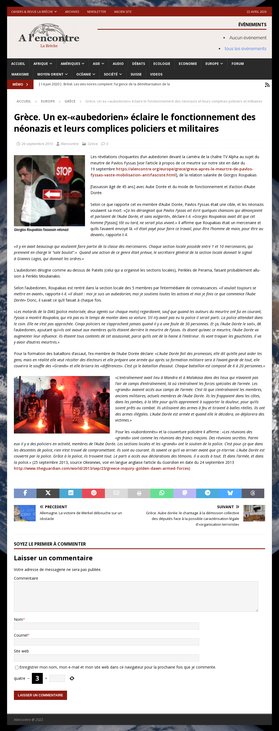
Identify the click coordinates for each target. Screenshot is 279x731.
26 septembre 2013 (37, 142)
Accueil (18, 63)
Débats (138, 63)
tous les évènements (246, 48)
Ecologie (161, 63)
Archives (72, 12)
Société (111, 74)
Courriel (21, 634)
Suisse (136, 74)
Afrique (41, 63)
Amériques (70, 63)
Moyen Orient (50, 74)
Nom (18, 618)
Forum (238, 63)
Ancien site (123, 12)
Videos (156, 74)
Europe (212, 63)
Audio (118, 63)
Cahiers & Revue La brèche (32, 12)
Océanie (83, 74)
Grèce (93, 142)
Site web (21, 650)
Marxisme (20, 74)
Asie (96, 63)
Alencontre (70, 142)
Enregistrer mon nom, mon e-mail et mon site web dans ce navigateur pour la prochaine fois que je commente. (117, 666)
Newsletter (96, 12)
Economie (188, 63)
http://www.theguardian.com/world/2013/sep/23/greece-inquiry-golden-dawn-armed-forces (101, 467)
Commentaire (26, 577)
